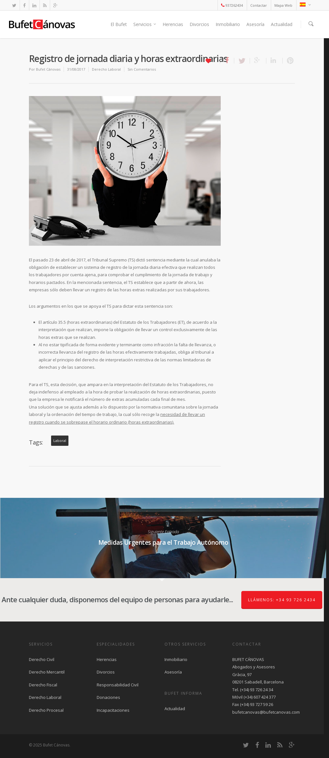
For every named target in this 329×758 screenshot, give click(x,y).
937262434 (232, 5)
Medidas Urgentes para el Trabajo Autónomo (163, 538)
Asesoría (255, 24)
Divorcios (199, 24)
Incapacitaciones (113, 710)
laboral (59, 440)
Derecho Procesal (46, 710)
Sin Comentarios (142, 69)
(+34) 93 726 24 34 (256, 689)
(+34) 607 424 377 (260, 697)
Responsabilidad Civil (117, 685)
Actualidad (281, 24)
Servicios (145, 24)
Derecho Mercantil (47, 672)
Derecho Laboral (106, 69)
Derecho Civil (41, 659)
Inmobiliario (228, 24)
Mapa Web (283, 5)
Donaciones (108, 697)
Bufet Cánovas (48, 69)
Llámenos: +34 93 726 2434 (282, 600)
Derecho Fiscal (43, 685)
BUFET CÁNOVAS (248, 659)
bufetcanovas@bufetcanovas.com (266, 712)
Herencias (173, 24)
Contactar (258, 5)
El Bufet (119, 24)
